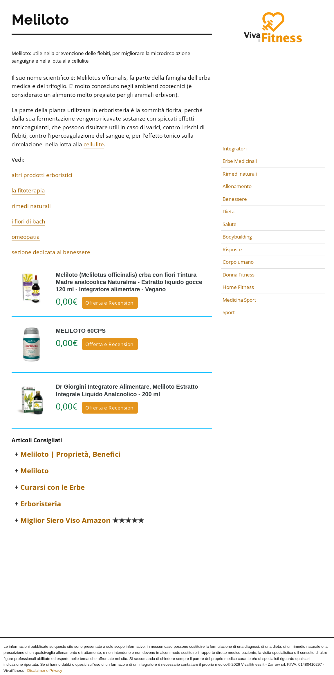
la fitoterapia (28, 190)
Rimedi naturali (240, 173)
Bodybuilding (237, 236)
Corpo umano (238, 262)
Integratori (235, 148)
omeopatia (26, 237)
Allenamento (237, 186)
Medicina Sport (239, 299)
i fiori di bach (28, 221)
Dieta (228, 211)
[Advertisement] (112, 573)
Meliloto (34, 471)
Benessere (235, 199)
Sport (229, 312)
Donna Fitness (238, 274)
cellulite (94, 144)
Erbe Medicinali (240, 161)
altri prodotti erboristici (42, 175)
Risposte (232, 249)
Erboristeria (40, 504)
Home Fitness (238, 287)
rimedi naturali (31, 206)
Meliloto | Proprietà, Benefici (70, 454)
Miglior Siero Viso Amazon (82, 520)
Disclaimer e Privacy (44, 670)
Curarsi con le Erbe (52, 487)
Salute (229, 224)
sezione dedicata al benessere (51, 252)
